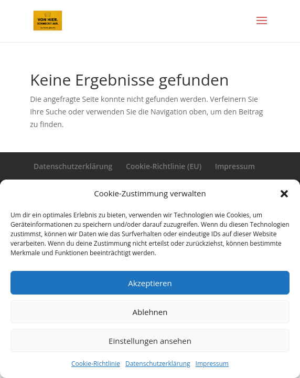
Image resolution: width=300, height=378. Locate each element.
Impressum (212, 363)
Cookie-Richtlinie (95, 363)
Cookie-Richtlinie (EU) (163, 166)
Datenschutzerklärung (157, 363)
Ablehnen (150, 312)
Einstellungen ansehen (150, 340)
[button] (284, 193)
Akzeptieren (150, 283)
